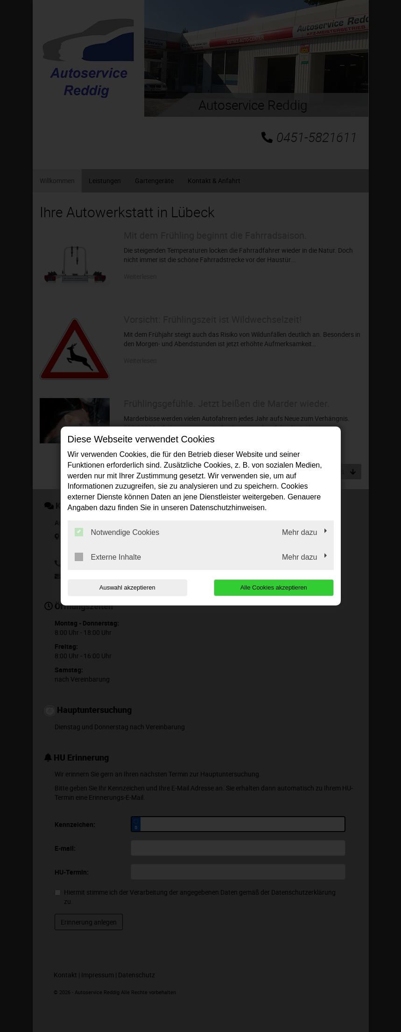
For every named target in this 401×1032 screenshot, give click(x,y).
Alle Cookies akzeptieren (273, 587)
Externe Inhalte (108, 557)
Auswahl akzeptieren (127, 587)
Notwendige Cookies (117, 532)
